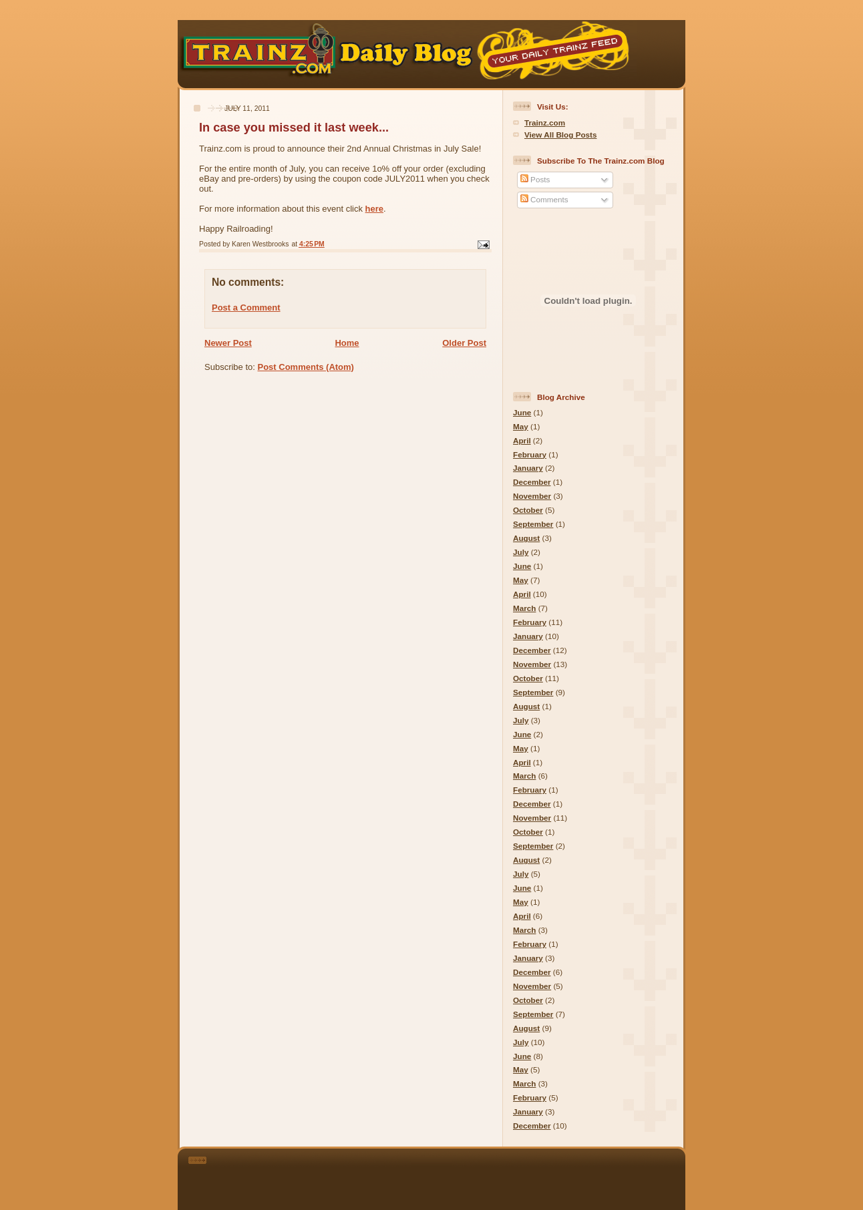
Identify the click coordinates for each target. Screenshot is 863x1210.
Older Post (464, 343)
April (522, 440)
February (529, 454)
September (533, 524)
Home (347, 343)
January (528, 467)
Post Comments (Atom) (306, 367)
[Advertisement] (450, 1177)
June (522, 412)
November (532, 495)
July (520, 552)
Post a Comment (246, 307)
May (520, 426)
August (526, 538)
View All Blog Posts (560, 134)
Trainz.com (544, 122)
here (374, 209)
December (532, 481)
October (528, 510)
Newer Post (228, 343)
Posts (535, 179)
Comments (544, 199)
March (524, 608)
